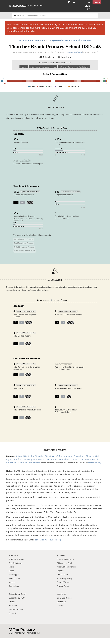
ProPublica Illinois (17, 559)
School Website (74, 52)
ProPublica (14, 555)
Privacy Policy (63, 586)
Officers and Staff (65, 563)
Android (20, 609)
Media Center (63, 574)
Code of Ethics (63, 582)
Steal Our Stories (65, 598)
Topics (12, 567)
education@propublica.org (48, 539)
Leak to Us (62, 594)
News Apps (14, 574)
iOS (10, 609)
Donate (96, 2)
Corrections (14, 586)
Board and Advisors (66, 559)
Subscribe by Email (18, 594)
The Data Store (16, 563)
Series (12, 571)
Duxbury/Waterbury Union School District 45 (68, 40)
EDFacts (74, 459)
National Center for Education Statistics (34, 456)
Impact (12, 582)
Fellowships (71, 567)
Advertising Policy (65, 578)
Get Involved (14, 578)
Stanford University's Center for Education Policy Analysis (42, 459)
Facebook (13, 605)
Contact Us (62, 602)
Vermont (39, 40)
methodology (94, 462)
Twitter (12, 602)
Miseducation (36, 6)
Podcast (12, 613)
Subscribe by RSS (17, 598)
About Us (61, 555)
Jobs (59, 567)
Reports (60, 571)
